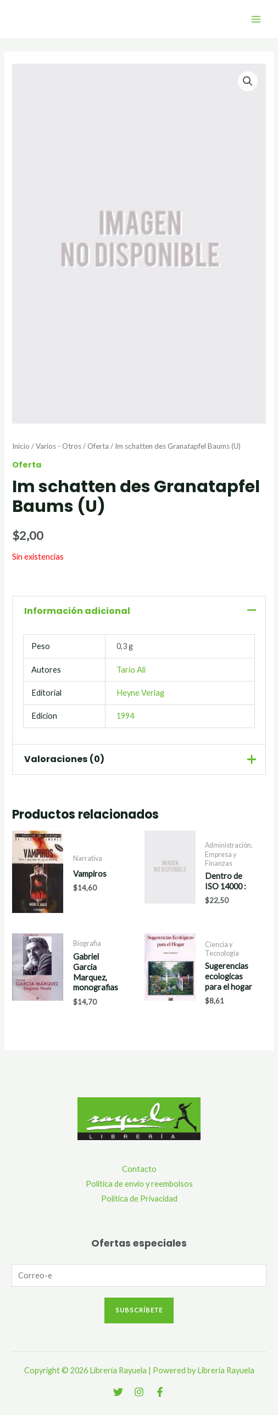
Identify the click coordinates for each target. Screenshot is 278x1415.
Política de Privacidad (139, 1198)
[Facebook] (160, 1392)
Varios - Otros (58, 446)
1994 (125, 715)
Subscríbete (139, 1309)
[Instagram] (139, 1392)
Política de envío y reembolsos (139, 1183)
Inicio (21, 446)
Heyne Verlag (140, 692)
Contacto (139, 1169)
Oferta (98, 446)
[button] (248, 81)
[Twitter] (118, 1392)
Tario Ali (131, 669)
